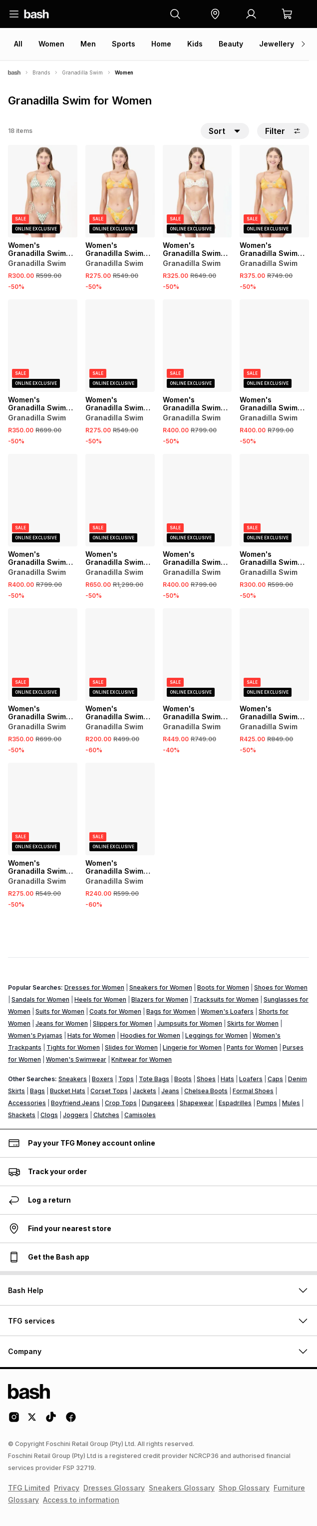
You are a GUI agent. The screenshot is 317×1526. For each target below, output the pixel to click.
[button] (215, 14)
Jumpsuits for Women (189, 1023)
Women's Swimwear (76, 1059)
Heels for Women (100, 999)
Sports (123, 43)
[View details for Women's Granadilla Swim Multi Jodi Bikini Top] (274, 345)
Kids (195, 43)
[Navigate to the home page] (36, 13)
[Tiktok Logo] (51, 1420)
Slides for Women (131, 1047)
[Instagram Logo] (14, 1420)
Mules (291, 1103)
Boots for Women (223, 987)
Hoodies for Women (150, 1035)
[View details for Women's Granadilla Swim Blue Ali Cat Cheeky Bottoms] (42, 809)
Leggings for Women (216, 1035)
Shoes (206, 1079)
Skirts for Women (253, 1023)
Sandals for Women (40, 999)
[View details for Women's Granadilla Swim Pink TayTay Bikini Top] (197, 500)
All (18, 43)
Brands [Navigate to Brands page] (41, 72)
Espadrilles (235, 1103)
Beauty (231, 43)
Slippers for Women (122, 1023)
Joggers (75, 1115)
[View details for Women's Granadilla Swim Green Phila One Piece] (120, 500)
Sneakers (72, 1079)
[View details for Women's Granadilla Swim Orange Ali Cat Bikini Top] (274, 191)
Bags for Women (171, 1011)
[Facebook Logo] (71, 1420)
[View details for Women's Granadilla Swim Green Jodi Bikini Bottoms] (42, 654)
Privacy (66, 1488)
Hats (227, 1079)
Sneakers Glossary (182, 1488)
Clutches (106, 1115)
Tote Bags (154, 1079)
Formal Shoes (253, 1091)
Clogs (49, 1115)
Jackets (144, 1091)
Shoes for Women (281, 987)
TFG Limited (29, 1488)
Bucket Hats (67, 1091)
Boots (183, 1079)
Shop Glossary (244, 1488)
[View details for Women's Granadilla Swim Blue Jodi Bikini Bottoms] (42, 345)
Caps (275, 1079)
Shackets (21, 1115)
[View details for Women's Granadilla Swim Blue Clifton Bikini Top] (197, 345)
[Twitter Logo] (32, 1420)
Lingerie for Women (192, 1047)
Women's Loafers (227, 1011)
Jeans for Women (61, 1023)
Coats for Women (115, 1011)
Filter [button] (283, 131)
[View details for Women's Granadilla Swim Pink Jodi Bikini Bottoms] (197, 191)
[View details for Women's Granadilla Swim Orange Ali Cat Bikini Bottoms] (120, 191)
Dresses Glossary (114, 1488)
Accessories (27, 1103)
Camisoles (140, 1115)
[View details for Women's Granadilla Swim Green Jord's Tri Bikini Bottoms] (42, 191)
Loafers (251, 1079)
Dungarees (158, 1103)
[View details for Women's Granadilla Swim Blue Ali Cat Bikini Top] (197, 654)
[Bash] (14, 72)
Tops (126, 1079)
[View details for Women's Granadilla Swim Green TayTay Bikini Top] (274, 654)
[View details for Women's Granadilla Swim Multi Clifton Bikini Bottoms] (120, 345)
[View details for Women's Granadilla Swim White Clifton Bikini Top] (42, 500)
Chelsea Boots (206, 1091)
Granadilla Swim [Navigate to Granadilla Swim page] (82, 72)
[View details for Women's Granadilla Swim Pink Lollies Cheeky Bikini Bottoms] (120, 654)
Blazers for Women (159, 999)
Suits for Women (59, 1011)
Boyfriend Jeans (75, 1103)
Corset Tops (109, 1091)
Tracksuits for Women (226, 999)
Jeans (170, 1091)
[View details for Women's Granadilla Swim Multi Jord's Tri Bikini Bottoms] (274, 500)
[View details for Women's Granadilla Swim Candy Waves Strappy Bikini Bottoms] (120, 809)
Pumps (267, 1103)
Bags (37, 1091)
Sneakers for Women (160, 987)
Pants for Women (252, 1047)
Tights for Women (73, 1047)
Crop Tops (121, 1103)
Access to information (81, 1500)
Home (161, 43)
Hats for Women (91, 1035)
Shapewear (197, 1103)
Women (51, 43)
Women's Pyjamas (35, 1035)
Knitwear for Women (141, 1059)
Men (88, 43)
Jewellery (276, 43)
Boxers (102, 1079)
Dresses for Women (94, 987)
